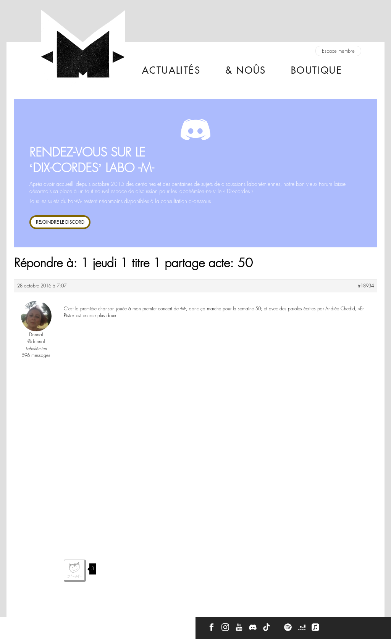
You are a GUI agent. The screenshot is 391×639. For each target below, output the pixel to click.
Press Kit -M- (84, 624)
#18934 (366, 286)
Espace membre (338, 51)
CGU (114, 624)
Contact (21, 624)
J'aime (75, 571)
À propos (50, 624)
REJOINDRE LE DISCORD (60, 222)
